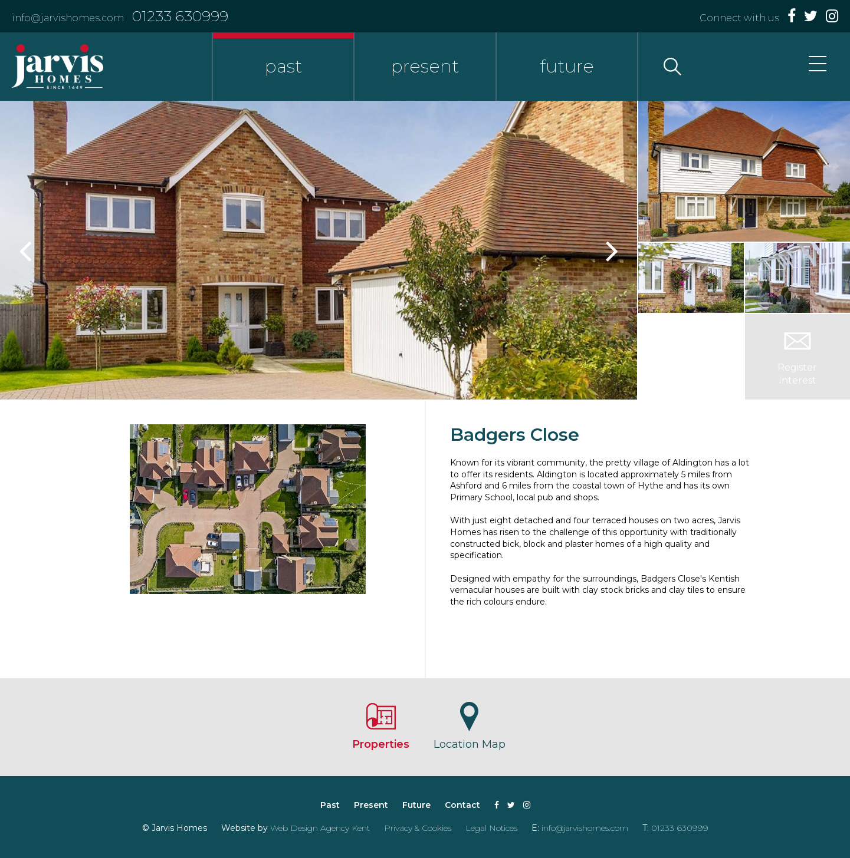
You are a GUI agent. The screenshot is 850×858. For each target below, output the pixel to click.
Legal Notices (491, 828)
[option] (318, 250)
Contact (462, 805)
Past (330, 805)
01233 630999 (180, 16)
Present (371, 805)
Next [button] (610, 250)
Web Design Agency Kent (320, 828)
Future (416, 805)
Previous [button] (26, 250)
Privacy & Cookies (417, 828)
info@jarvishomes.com (68, 18)
